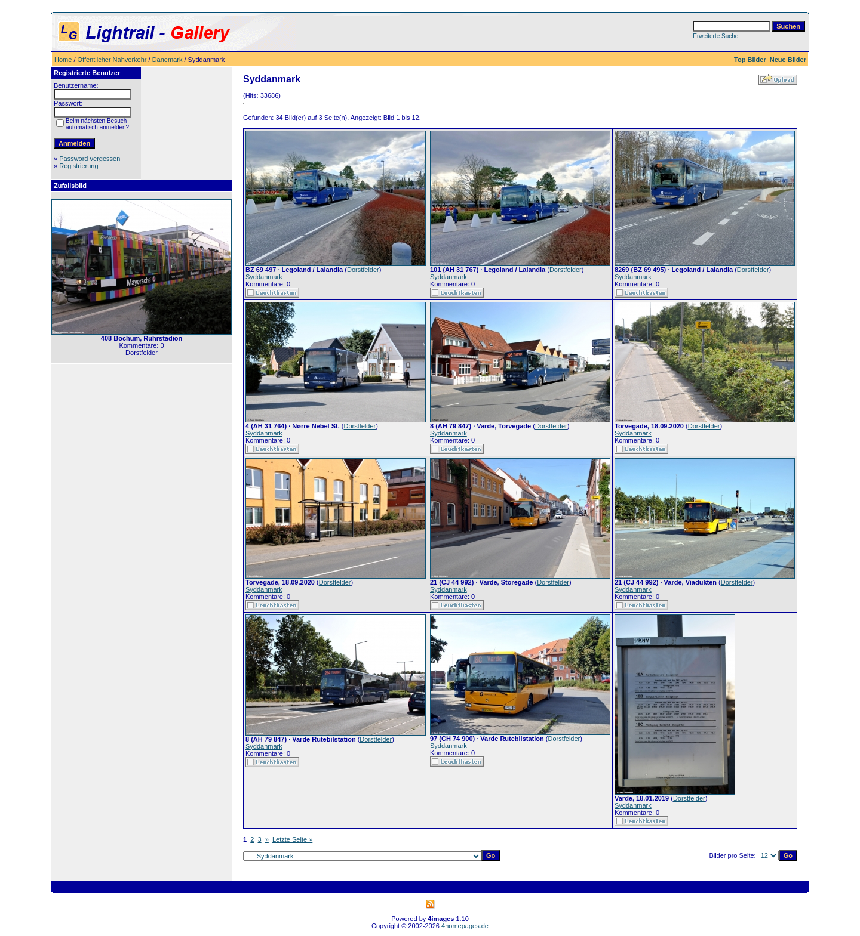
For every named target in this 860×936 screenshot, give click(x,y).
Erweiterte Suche (715, 36)
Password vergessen (89, 158)
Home (63, 59)
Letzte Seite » (292, 839)
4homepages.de (465, 925)
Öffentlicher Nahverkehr (112, 59)
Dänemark (167, 59)
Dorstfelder (363, 269)
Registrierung (78, 165)
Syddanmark (263, 276)
